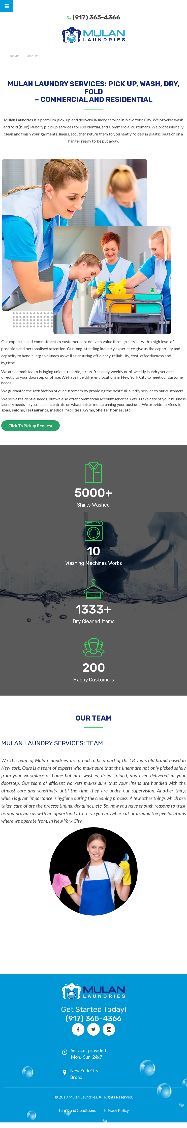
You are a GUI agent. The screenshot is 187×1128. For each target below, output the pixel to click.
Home (14, 56)
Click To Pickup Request (30, 425)
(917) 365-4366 (96, 17)
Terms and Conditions (77, 1110)
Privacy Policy (116, 1110)
